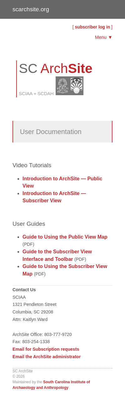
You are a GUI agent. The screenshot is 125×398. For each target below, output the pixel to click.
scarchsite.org (30, 9)
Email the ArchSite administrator (46, 356)
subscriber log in (92, 26)
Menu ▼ (103, 37)
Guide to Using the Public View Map (65, 237)
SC (55, 68)
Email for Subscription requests (45, 349)
